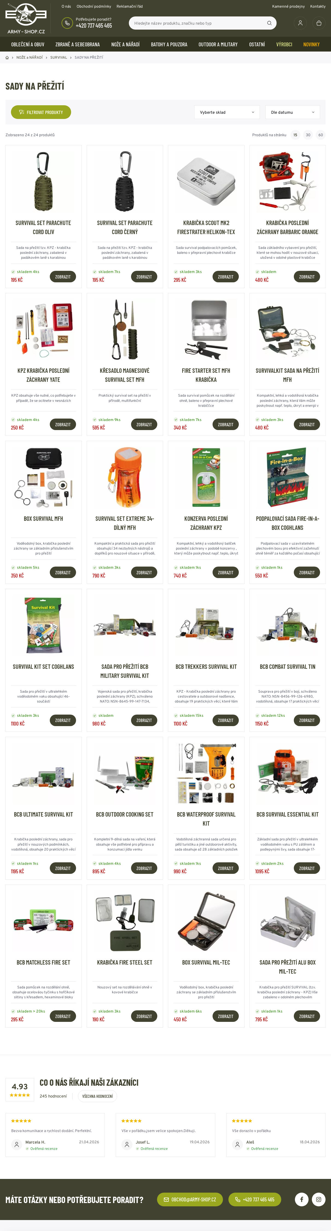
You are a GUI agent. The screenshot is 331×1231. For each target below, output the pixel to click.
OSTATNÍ (257, 44)
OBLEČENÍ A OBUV (27, 44)
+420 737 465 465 (94, 25)
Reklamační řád (130, 6)
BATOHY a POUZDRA (169, 44)
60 (320, 135)
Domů (7, 57)
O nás (66, 6)
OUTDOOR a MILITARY (218, 44)
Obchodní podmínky (94, 6)
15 (295, 135)
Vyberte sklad (213, 112)
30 (308, 135)
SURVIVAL (58, 57)
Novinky (311, 44)
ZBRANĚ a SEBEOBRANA (78, 44)
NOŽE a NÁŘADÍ (125, 44)
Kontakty (318, 6)
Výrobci (284, 44)
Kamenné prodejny (288, 6)
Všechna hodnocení (97, 1096)
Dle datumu (282, 112)
